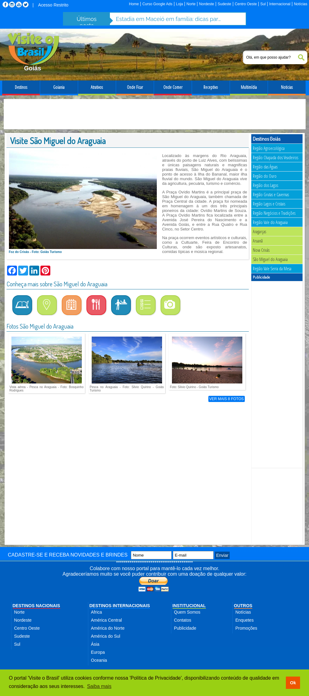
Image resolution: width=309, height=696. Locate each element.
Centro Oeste (246, 4)
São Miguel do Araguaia (270, 259)
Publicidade (185, 628)
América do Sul (105, 636)
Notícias (300, 4)
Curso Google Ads (157, 4)
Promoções (246, 628)
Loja (179, 4)
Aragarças (259, 231)
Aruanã (258, 241)
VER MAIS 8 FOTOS (226, 399)
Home (134, 4)
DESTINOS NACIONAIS (36, 605)
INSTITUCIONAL (189, 605)
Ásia (95, 644)
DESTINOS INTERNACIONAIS (120, 605)
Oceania (99, 660)
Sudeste (224, 4)
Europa (98, 652)
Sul (262, 4)
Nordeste (206, 4)
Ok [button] (293, 682)
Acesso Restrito (53, 4)
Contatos (182, 620)
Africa (96, 612)
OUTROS (243, 605)
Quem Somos (187, 612)
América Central (106, 620)
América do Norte (108, 628)
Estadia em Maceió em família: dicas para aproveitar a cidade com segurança (168, 19)
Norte (190, 4)
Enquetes (245, 620)
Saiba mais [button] (99, 686)
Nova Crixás (261, 250)
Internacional (279, 4)
